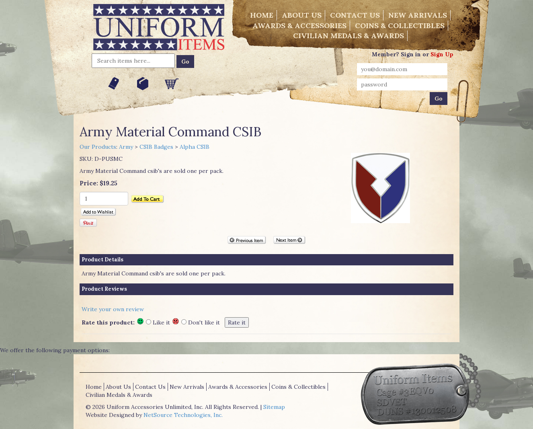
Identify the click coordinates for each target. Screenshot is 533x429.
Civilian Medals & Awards (348, 35)
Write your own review (113, 309)
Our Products (98, 146)
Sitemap (274, 407)
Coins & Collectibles (400, 25)
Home (261, 15)
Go (185, 61)
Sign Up (441, 54)
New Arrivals (417, 15)
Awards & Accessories (299, 25)
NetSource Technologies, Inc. (183, 415)
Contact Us (355, 15)
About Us (302, 15)
